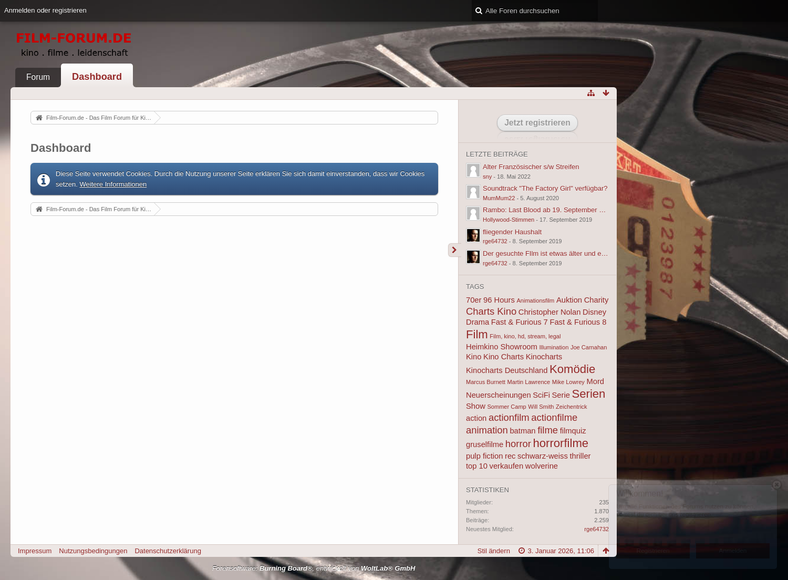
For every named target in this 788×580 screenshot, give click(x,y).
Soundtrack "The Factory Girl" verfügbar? (545, 188)
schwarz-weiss (542, 456)
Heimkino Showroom (501, 347)
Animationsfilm (535, 300)
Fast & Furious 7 (519, 322)
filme (547, 430)
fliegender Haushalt (512, 232)
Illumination (553, 347)
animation (487, 430)
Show (475, 406)
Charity (596, 300)
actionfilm (509, 417)
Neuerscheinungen (498, 395)
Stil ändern (494, 551)
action (476, 418)
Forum (38, 76)
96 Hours (499, 300)
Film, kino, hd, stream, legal (525, 336)
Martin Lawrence (529, 382)
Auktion (569, 300)
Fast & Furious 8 (577, 322)
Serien (589, 393)
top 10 (477, 466)
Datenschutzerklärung (167, 551)
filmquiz (573, 431)
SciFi (541, 395)
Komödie (572, 369)
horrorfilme (561, 443)
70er (473, 300)
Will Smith (541, 406)
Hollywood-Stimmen (508, 219)
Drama (477, 322)
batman (522, 431)
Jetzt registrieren (537, 122)
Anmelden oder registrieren (45, 10)
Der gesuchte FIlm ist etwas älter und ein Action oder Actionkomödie (586, 253)
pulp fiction (484, 456)
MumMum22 (499, 198)
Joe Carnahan (589, 347)
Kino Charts (503, 357)
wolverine (541, 466)
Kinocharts (544, 357)
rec (510, 456)
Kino (473, 357)
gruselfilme (484, 444)
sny (487, 176)
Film (477, 334)
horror (518, 443)
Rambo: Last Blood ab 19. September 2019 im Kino (561, 210)
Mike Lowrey (568, 382)
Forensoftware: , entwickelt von (314, 568)
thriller (579, 456)
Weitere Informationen (113, 184)
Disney (594, 312)
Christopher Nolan (550, 312)
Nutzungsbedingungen (93, 551)
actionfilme (554, 417)
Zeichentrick (571, 406)
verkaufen (507, 466)
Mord (595, 381)
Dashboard (97, 76)
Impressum (34, 551)
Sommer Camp (506, 406)
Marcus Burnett (485, 382)
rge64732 (495, 241)
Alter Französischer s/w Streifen (531, 167)
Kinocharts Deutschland (506, 370)
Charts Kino (491, 311)
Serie (561, 395)
